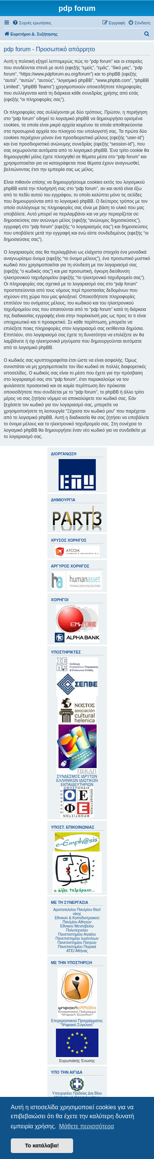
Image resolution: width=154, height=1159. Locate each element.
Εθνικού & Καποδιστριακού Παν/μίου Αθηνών (77, 920)
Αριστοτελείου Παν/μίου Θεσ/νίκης (77, 912)
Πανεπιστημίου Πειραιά (77, 947)
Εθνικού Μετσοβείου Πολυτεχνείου (77, 928)
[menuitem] (31, 22)
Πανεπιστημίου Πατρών (77, 943)
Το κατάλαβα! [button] (42, 1146)
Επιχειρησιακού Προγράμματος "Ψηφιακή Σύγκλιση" (77, 997)
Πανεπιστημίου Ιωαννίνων (77, 938)
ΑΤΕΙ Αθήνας (77, 951)
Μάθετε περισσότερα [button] (86, 1126)
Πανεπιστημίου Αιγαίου (77, 934)
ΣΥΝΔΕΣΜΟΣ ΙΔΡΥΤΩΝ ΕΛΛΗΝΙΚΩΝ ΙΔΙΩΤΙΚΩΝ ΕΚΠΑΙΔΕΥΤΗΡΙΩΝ (77, 780)
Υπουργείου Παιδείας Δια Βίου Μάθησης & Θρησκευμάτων (77, 1095)
